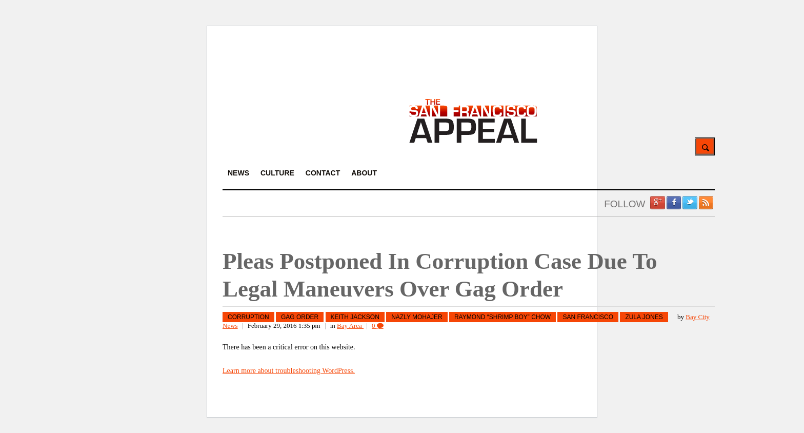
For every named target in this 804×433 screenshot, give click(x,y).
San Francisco (587, 317)
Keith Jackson (355, 317)
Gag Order (299, 317)
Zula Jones (643, 317)
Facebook (674, 202)
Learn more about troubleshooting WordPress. (289, 371)
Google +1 (657, 202)
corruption (248, 317)
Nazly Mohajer (417, 317)
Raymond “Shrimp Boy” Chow (502, 317)
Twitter (689, 202)
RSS (706, 202)
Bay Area (350, 325)
